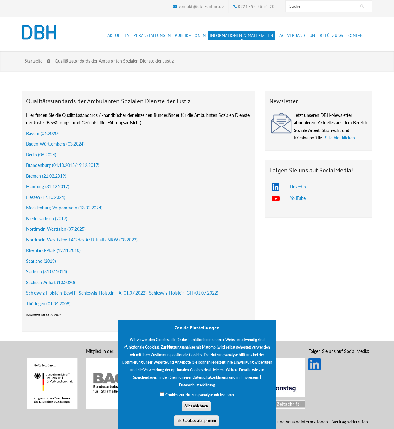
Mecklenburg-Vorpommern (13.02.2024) (64, 207)
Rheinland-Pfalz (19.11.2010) (53, 250)
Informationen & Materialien (241, 36)
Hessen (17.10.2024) (45, 197)
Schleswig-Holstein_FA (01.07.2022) (113, 292)
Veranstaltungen (152, 36)
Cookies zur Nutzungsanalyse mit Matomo (199, 399)
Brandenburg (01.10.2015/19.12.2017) (62, 165)
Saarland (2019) (41, 261)
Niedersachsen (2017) (46, 218)
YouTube (298, 198)
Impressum (250, 381)
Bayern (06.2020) (42, 133)
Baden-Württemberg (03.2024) (55, 143)
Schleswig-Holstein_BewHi (51, 292)
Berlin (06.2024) (41, 154)
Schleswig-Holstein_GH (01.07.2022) (183, 292)
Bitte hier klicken (339, 137)
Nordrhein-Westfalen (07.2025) (56, 229)
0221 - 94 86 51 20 (256, 6)
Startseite (33, 61)
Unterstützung (326, 36)
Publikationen (190, 36)
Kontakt (356, 35)
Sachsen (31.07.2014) (46, 271)
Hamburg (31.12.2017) (47, 186)
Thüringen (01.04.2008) (48, 303)
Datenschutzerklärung (197, 389)
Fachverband (291, 36)
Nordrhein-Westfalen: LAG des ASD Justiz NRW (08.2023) (82, 239)
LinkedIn (298, 186)
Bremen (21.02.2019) (46, 176)
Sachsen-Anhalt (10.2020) (50, 282)
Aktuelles (118, 36)
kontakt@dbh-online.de (201, 6)
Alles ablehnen (196, 410)
